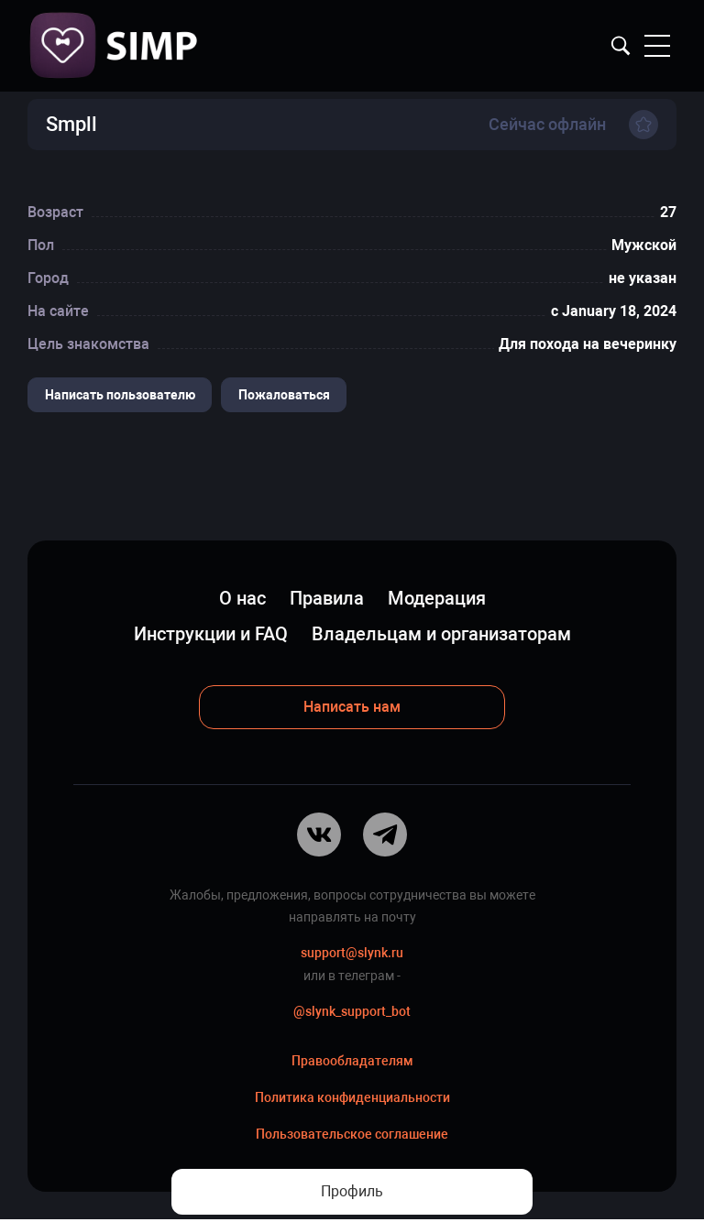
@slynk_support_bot (352, 1013)
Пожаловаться (285, 394)
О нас (242, 599)
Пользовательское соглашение (352, 1136)
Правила (327, 599)
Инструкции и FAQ (211, 635)
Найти (621, 46)
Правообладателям (352, 1063)
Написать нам (352, 706)
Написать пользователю (120, 394)
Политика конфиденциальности (352, 1100)
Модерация (437, 599)
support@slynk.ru (352, 954)
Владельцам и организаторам (441, 635)
